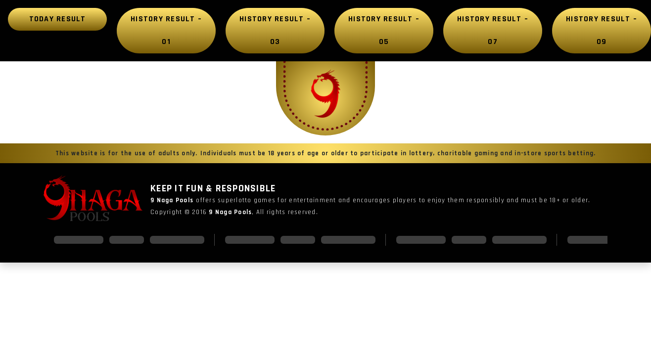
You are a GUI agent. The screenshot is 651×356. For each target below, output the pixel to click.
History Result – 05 (383, 30)
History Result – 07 (492, 30)
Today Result (57, 19)
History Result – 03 (275, 30)
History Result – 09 (601, 30)
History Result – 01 (166, 30)
